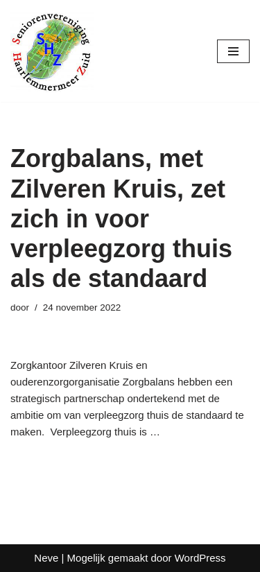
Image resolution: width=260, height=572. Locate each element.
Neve (46, 558)
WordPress (200, 558)
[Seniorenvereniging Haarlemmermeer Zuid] (52, 51)
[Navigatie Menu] (233, 51)
